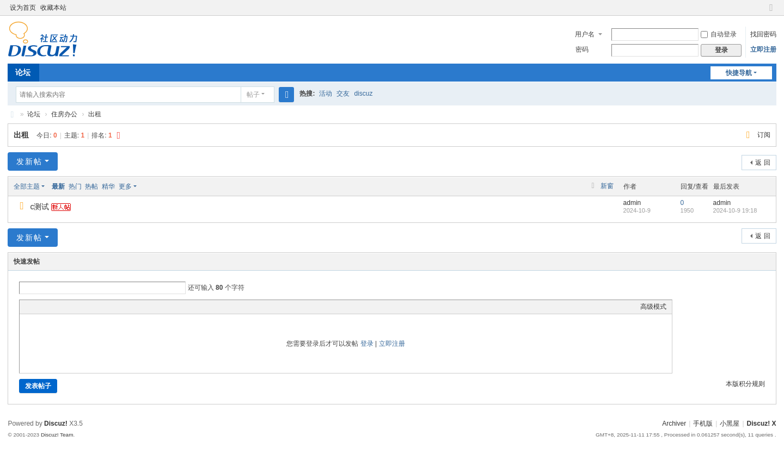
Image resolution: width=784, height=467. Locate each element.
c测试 (39, 206)
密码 (582, 49)
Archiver (674, 423)
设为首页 (23, 7)
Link (65, 306)
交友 (343, 93)
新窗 (607, 186)
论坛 (22, 72)
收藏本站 (53, 7)
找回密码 (763, 34)
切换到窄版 (771, 12)
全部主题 (27, 186)
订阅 (763, 135)
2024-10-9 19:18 (735, 210)
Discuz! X (761, 423)
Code (93, 306)
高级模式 (653, 306)
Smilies (106, 306)
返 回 (762, 162)
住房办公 (64, 114)
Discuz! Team (57, 435)
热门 (75, 186)
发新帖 (29, 161)
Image (52, 306)
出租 (94, 114)
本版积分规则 (745, 384)
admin (632, 203)
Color (38, 306)
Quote (79, 306)
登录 (366, 343)
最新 (58, 186)
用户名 (585, 34)
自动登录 (719, 34)
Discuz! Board (12, 114)
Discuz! (56, 423)
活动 (325, 93)
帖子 (253, 94)
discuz (363, 93)
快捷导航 (739, 73)
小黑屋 (729, 423)
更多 (125, 186)
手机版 (703, 423)
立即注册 (763, 49)
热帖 (91, 186)
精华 (108, 186)
